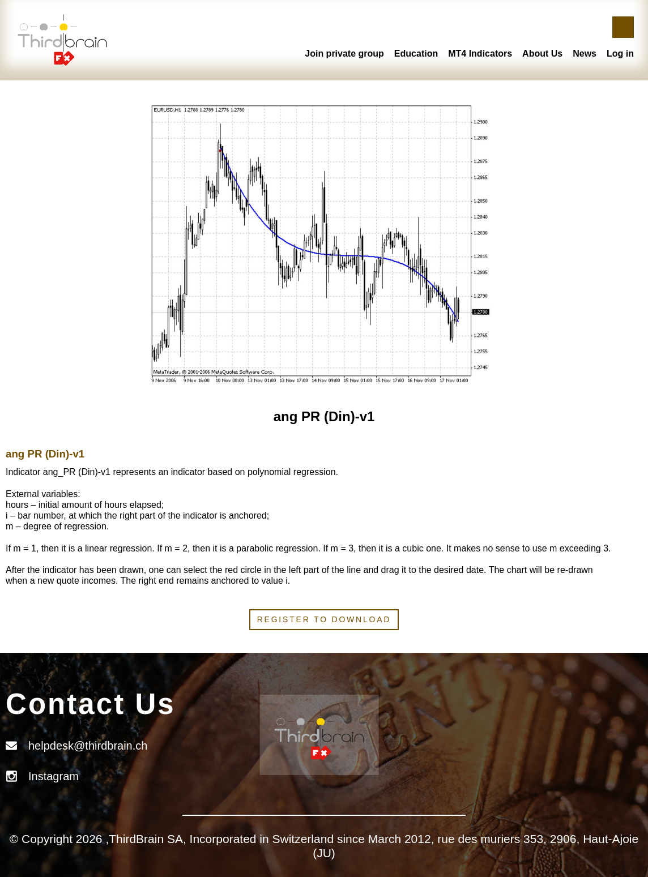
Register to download (324, 619)
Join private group (344, 53)
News (584, 53)
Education (416, 53)
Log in (620, 53)
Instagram (53, 776)
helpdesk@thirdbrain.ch (87, 745)
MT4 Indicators (480, 53)
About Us (542, 53)
